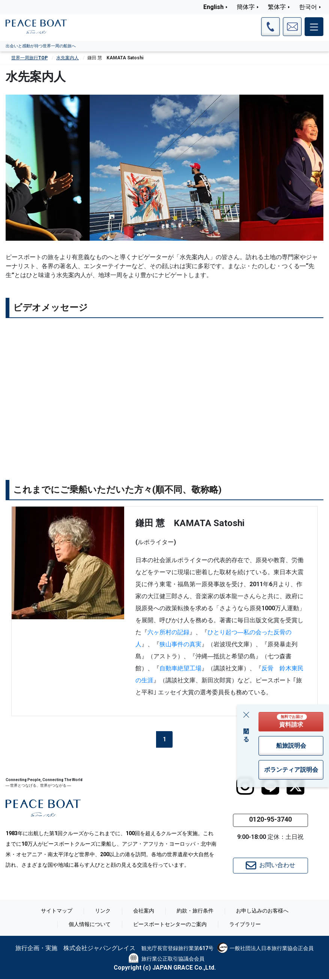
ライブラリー (245, 924)
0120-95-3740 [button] (270, 819)
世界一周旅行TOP (29, 57)
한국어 (308, 7)
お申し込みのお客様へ (262, 911)
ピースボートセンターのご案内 (170, 924)
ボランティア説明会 (291, 769)
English (213, 7)
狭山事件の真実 (180, 644)
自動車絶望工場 (180, 668)
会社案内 (143, 911)
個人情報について (90, 924)
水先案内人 (67, 57)
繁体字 (277, 7)
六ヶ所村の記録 (168, 632)
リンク (103, 911)
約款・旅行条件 (195, 911)
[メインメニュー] (314, 26)
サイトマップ (56, 911)
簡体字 (246, 7)
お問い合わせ (270, 865)
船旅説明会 (291, 745)
